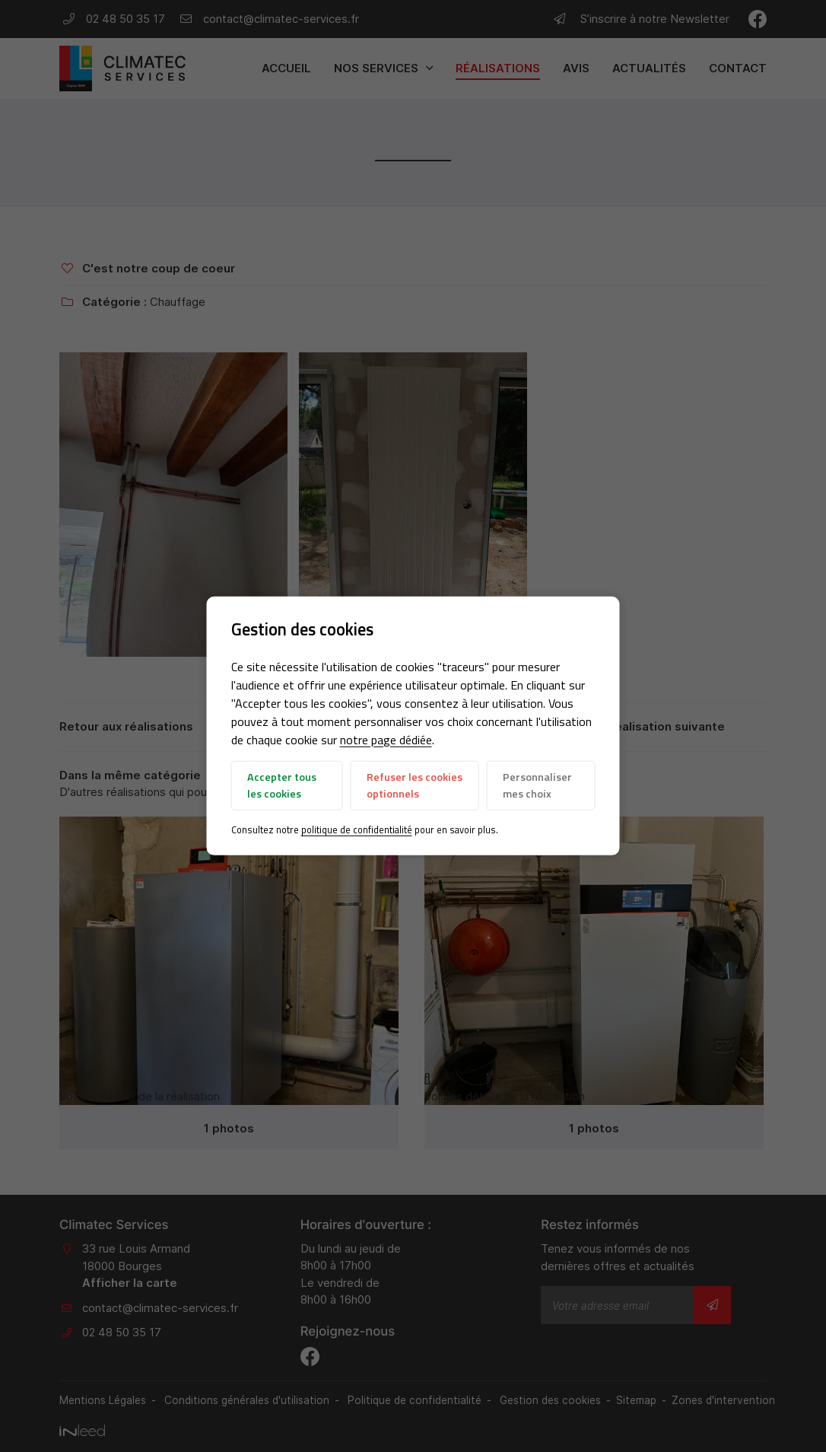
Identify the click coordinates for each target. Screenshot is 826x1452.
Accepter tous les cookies (281, 785)
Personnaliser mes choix (537, 785)
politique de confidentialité (356, 829)
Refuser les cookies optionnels (414, 785)
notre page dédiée (386, 740)
